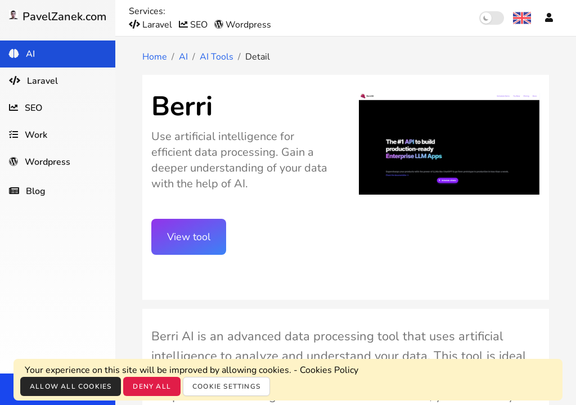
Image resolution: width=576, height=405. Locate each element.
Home (154, 57)
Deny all (152, 386)
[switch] (491, 18)
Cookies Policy (329, 370)
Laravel (151, 25)
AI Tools (216, 57)
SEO (194, 25)
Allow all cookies (70, 386)
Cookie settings (226, 386)
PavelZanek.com (57, 16)
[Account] (549, 18)
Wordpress (242, 25)
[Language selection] (522, 18)
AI (183, 57)
